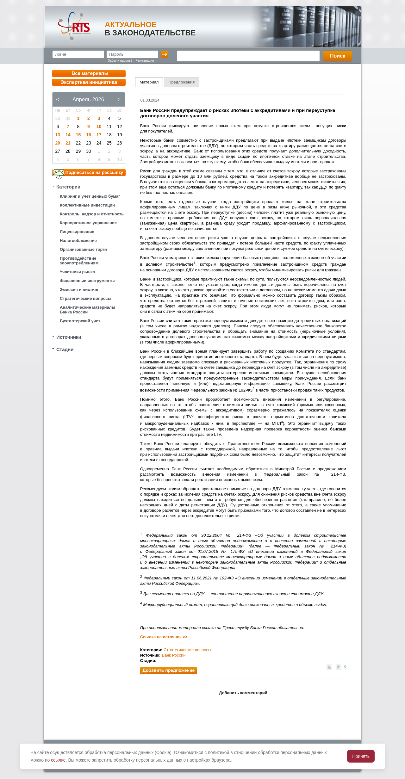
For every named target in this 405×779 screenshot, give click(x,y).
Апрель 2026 (88, 99)
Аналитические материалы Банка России (87, 309)
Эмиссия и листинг (79, 289)
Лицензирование (77, 231)
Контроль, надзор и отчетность (92, 214)
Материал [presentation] (149, 82)
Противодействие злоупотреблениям (79, 260)
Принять (361, 756)
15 (78, 134)
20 (57, 142)
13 (57, 134)
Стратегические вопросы (85, 298)
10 (99, 126)
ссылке (58, 760)
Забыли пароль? (120, 60)
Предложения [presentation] (181, 82)
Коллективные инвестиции (87, 205)
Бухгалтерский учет (80, 320)
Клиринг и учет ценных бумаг (90, 196)
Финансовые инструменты (87, 280)
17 (99, 134)
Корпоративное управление (88, 222)
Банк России (173, 655)
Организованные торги (83, 249)
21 (68, 142)
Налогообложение (78, 240)
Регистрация (144, 60)
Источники (68, 337)
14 (68, 134)
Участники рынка (77, 271)
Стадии (65, 349)
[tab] (149, 82)
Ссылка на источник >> (164, 636)
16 (88, 134)
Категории (68, 186)
